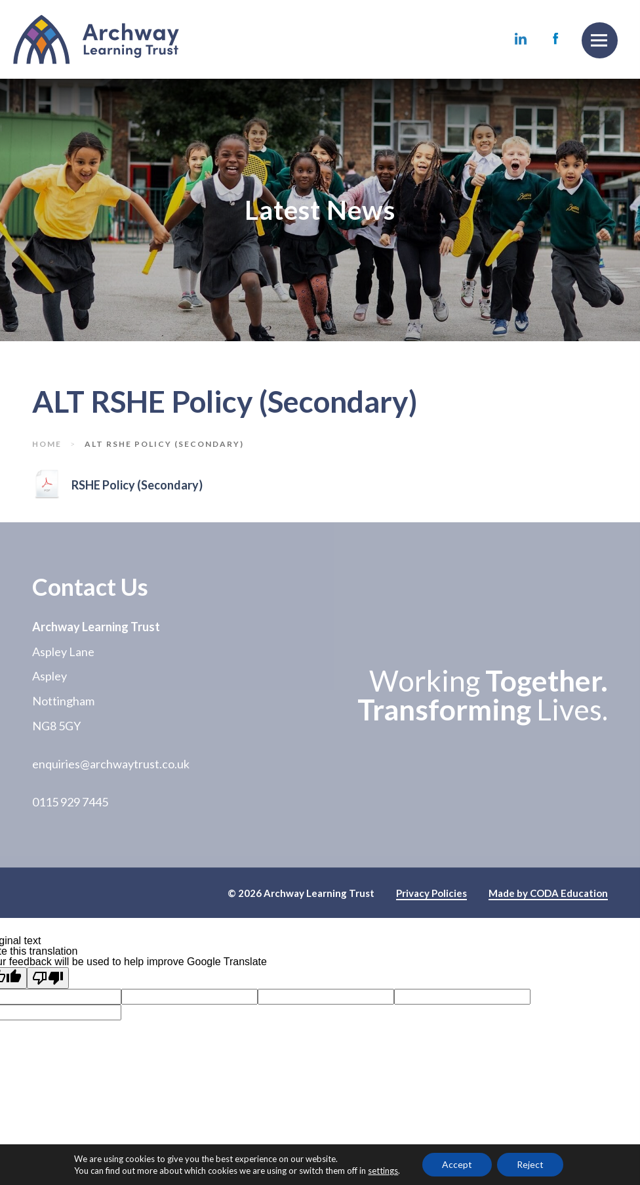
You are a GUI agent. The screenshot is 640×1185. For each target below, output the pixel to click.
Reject (530, 1164)
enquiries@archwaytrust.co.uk (111, 764)
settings (383, 1170)
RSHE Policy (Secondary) (137, 485)
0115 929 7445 (70, 802)
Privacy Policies (431, 893)
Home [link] (47, 444)
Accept (457, 1164)
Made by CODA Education (548, 893)
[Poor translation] (48, 978)
